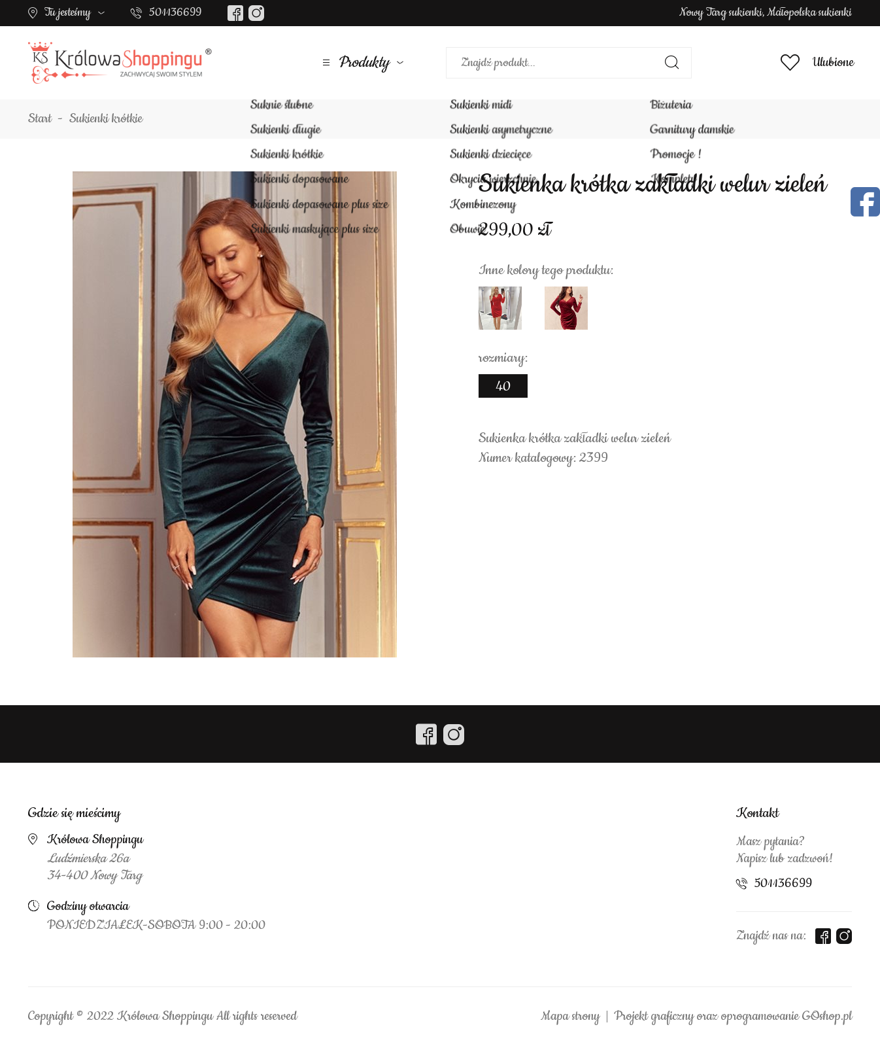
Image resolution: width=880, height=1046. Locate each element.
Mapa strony (570, 1016)
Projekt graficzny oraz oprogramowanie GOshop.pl (733, 1016)
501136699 (175, 12)
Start (40, 119)
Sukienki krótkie (106, 119)
